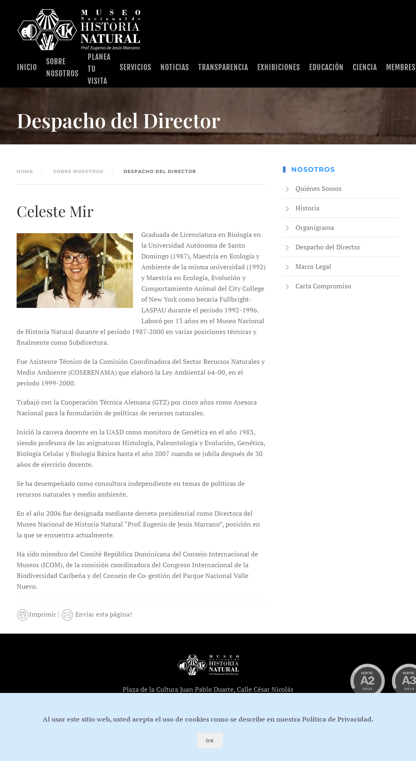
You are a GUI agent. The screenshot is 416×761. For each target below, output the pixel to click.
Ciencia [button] (365, 67)
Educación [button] (326, 67)
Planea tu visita (99, 69)
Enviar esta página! (96, 614)
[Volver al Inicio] (79, 29)
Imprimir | (39, 614)
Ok (210, 741)
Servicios (135, 67)
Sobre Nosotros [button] (62, 67)
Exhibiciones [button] (278, 67)
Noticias (174, 67)
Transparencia (223, 67)
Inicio (27, 67)
